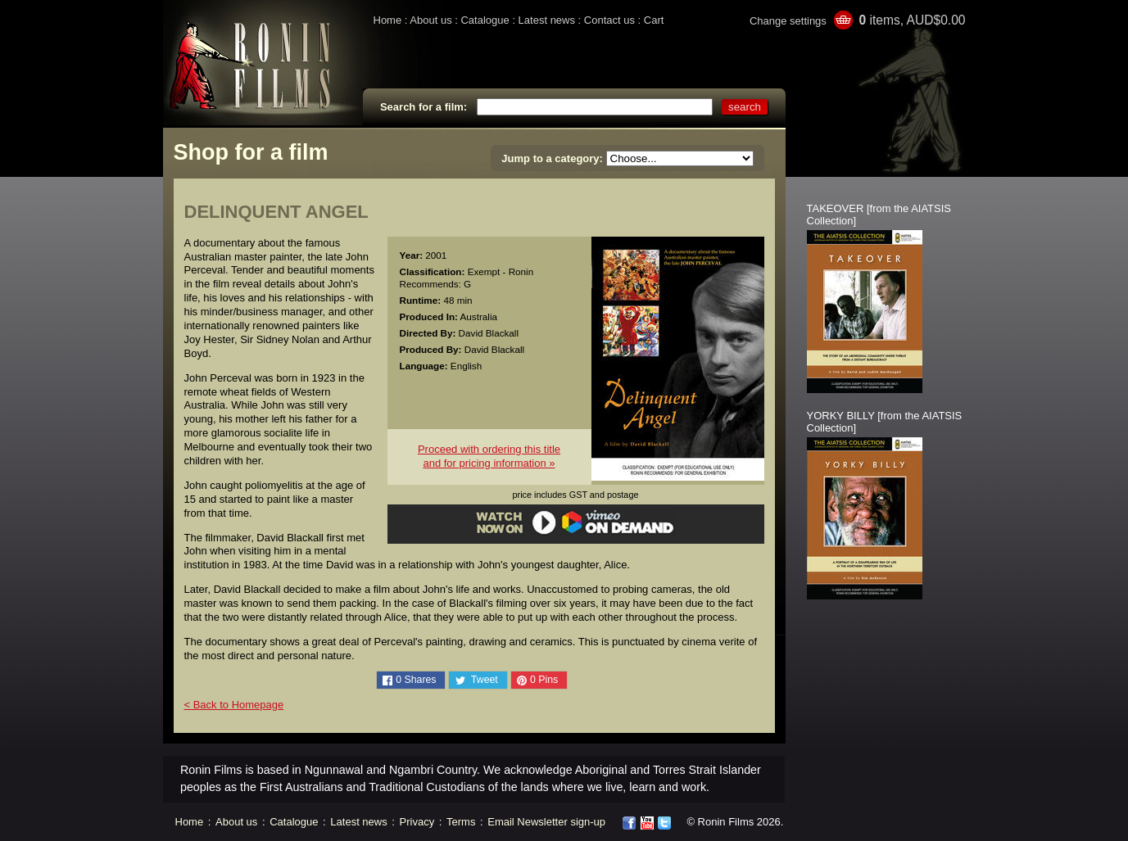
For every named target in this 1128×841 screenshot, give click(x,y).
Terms (460, 822)
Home (388, 20)
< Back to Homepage (234, 705)
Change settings (788, 21)
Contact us (609, 20)
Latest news (547, 20)
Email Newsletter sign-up (546, 822)
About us (430, 20)
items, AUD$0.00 (911, 20)
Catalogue (484, 20)
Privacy (417, 822)
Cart (654, 20)
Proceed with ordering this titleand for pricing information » (489, 456)
